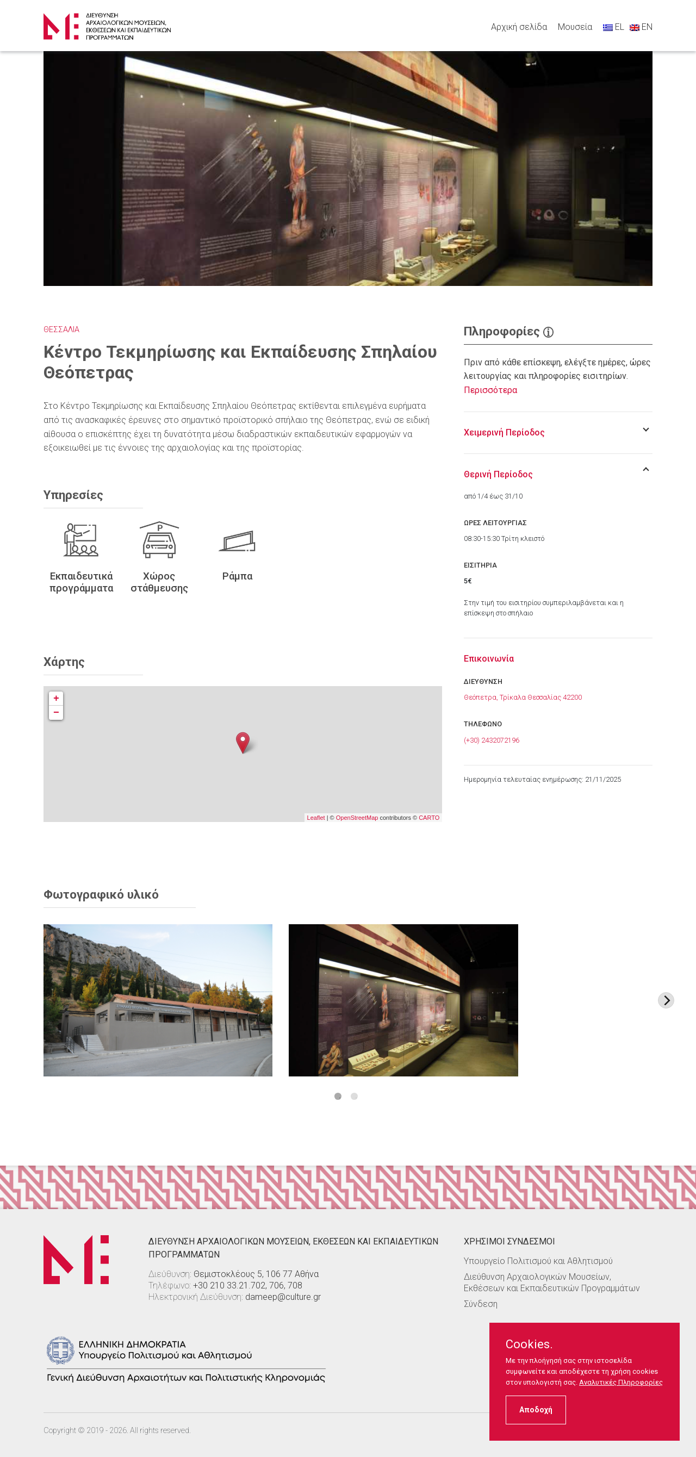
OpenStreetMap (357, 817)
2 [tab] (354, 1096)
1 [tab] (337, 1096)
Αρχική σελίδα (519, 27)
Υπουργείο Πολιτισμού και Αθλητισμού (538, 1261)
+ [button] (56, 698)
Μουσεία (575, 27)
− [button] (56, 712)
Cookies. (529, 1344)
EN (641, 27)
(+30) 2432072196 (491, 740)
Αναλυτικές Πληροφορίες (621, 1382)
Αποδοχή (535, 1409)
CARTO (429, 817)
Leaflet (316, 817)
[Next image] (666, 1000)
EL (613, 27)
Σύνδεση (481, 1304)
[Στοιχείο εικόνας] (158, 1000)
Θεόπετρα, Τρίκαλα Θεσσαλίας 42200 (523, 697)
